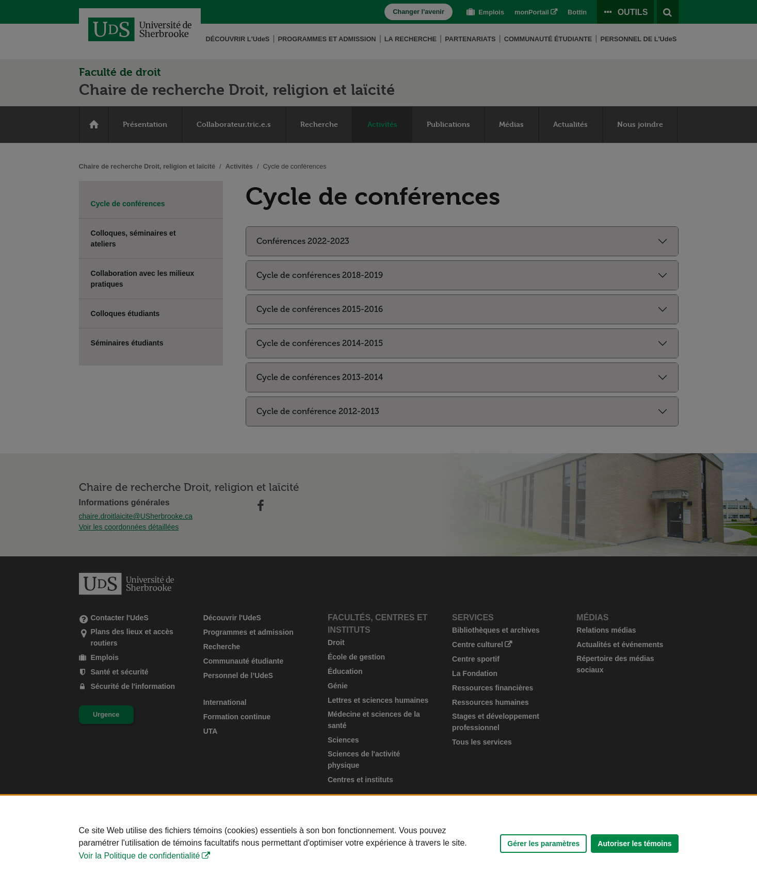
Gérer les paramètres (543, 843)
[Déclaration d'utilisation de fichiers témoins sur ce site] (378, 843)
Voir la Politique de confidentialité (139, 855)
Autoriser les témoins (634, 843)
